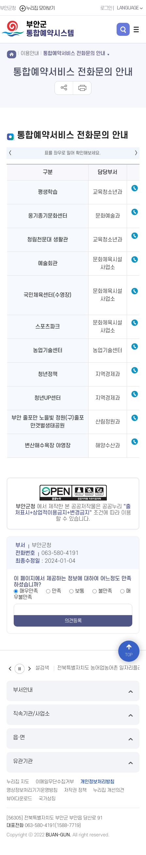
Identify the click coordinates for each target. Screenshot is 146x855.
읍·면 (73, 738)
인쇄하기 (82, 87)
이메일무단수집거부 (55, 782)
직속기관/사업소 (73, 714)
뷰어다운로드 (19, 799)
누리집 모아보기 (37, 8)
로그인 (106, 8)
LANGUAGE (130, 8)
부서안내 (73, 691)
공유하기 (64, 87)
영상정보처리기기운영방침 (32, 790)
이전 (10, 668)
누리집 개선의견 (108, 790)
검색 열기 (123, 29)
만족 (56, 591)
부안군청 (8, 8)
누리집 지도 (18, 782)
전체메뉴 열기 (136, 29)
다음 (29, 668)
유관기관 (73, 762)
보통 (79, 591)
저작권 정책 (75, 790)
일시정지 (19, 668)
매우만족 (29, 591)
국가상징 (47, 799)
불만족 (105, 591)
